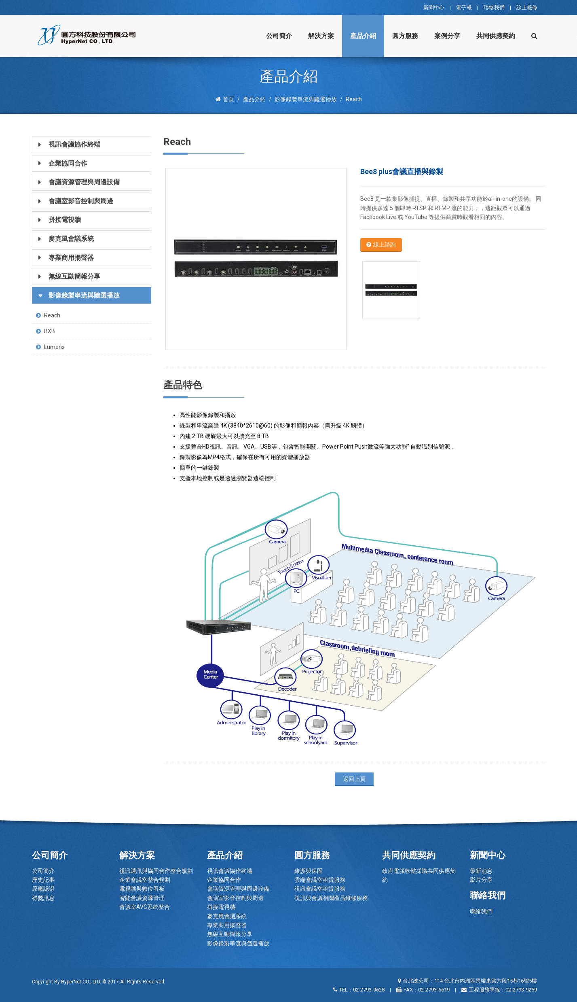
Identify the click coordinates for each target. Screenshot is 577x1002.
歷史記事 (43, 879)
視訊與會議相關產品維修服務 (331, 898)
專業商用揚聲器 (227, 925)
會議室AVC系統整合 (144, 907)
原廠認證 (43, 888)
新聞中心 (433, 7)
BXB (45, 331)
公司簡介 (279, 36)
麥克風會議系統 (227, 916)
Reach (48, 315)
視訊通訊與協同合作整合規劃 (156, 871)
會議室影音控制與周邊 (235, 898)
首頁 (225, 99)
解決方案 (321, 36)
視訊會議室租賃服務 (319, 888)
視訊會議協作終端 (229, 871)
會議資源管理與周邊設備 (238, 888)
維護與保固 (308, 871)
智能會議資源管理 (142, 898)
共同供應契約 (495, 36)
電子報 (464, 7)
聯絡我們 (494, 7)
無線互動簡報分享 (229, 934)
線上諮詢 (381, 244)
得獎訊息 (43, 898)
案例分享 (447, 36)
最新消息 (481, 871)
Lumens (50, 347)
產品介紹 (363, 36)
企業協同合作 (224, 879)
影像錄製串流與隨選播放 (238, 943)
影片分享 (481, 879)
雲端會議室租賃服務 (319, 879)
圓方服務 (405, 36)
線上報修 (526, 7)
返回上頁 (354, 779)
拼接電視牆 (221, 907)
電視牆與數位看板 (142, 888)
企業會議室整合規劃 (144, 879)
